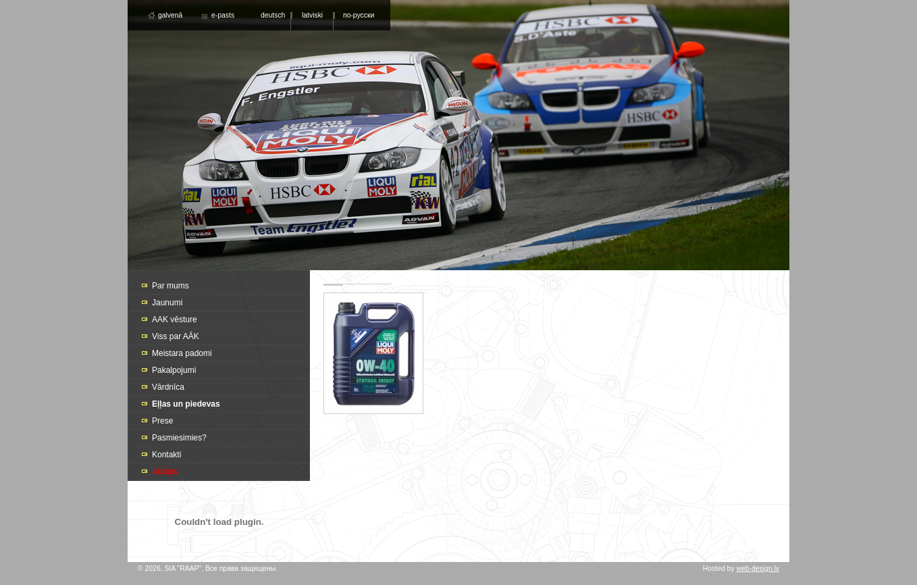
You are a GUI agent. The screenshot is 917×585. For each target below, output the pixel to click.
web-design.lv (757, 568)
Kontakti (166, 454)
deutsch (273, 15)
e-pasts (222, 15)
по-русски (358, 15)
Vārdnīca (168, 387)
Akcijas (165, 471)
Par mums (170, 285)
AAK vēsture (174, 319)
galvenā (170, 15)
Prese (162, 421)
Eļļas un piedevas (186, 404)
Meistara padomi (182, 353)
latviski (312, 15)
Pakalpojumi (174, 370)
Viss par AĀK (175, 336)
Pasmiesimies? (179, 437)
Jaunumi (167, 302)
